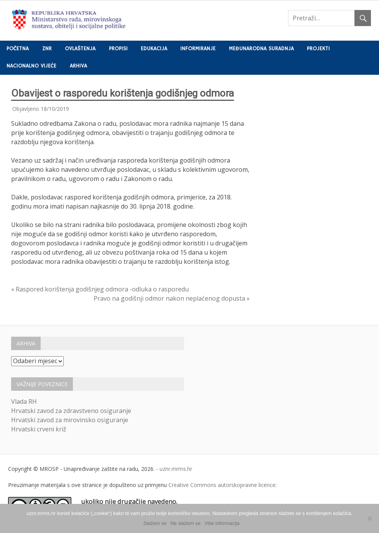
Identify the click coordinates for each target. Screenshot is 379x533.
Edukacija (154, 48)
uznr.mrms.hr (176, 468)
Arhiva (78, 66)
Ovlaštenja (80, 48)
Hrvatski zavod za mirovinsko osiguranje (69, 420)
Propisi (118, 48)
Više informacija (222, 523)
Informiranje (198, 48)
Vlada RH (24, 401)
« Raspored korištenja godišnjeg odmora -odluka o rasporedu (100, 289)
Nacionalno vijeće (31, 66)
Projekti (318, 48)
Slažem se (155, 523)
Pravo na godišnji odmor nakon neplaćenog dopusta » (172, 298)
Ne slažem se (185, 523)
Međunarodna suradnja (261, 48)
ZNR (47, 48)
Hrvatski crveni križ (38, 429)
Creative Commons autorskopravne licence (221, 485)
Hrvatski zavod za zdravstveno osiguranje (71, 410)
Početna (18, 48)
